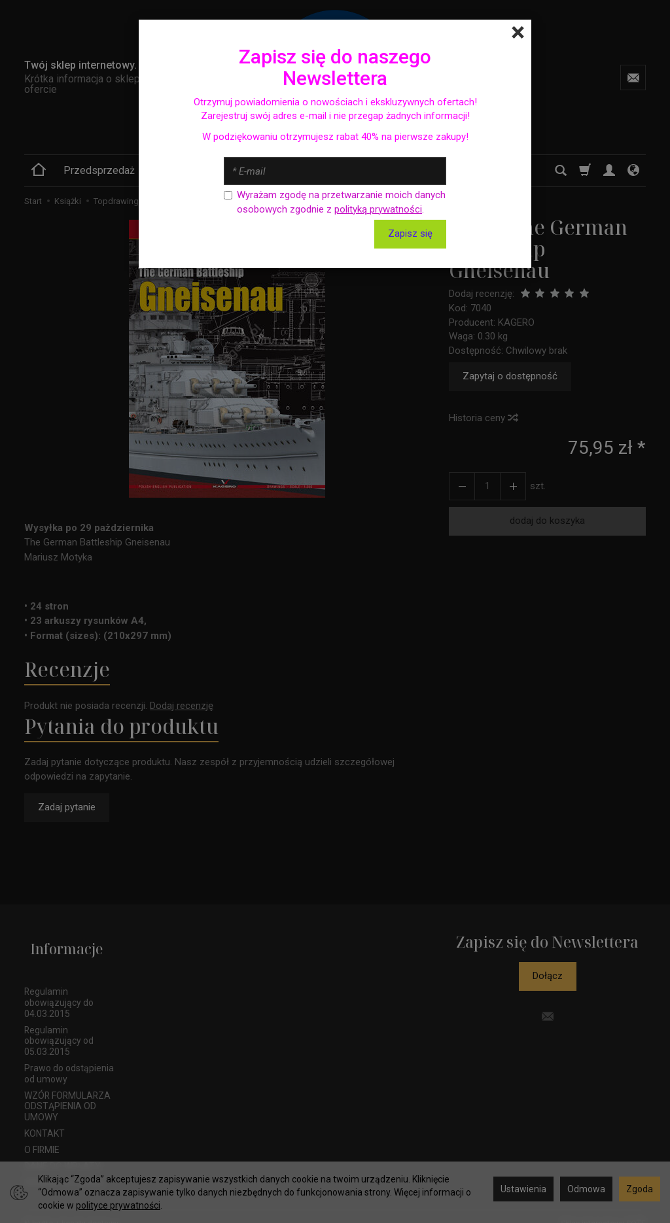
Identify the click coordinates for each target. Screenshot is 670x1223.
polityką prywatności (378, 209)
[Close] (518, 33)
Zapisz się (410, 233)
